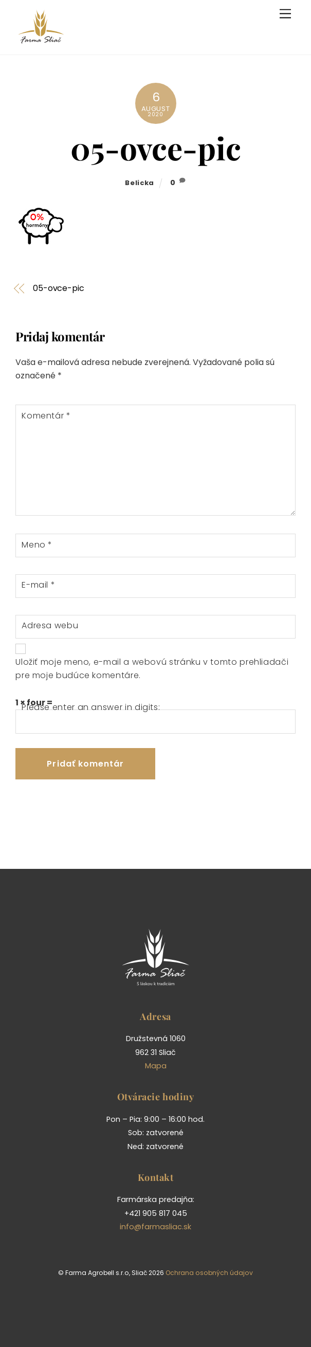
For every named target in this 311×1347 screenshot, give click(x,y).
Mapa (156, 1066)
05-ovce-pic (155, 147)
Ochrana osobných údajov (209, 1272)
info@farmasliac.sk (155, 1227)
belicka (139, 183)
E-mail (38, 585)
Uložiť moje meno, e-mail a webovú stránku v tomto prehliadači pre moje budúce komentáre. (151, 668)
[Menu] (285, 14)
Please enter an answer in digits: (91, 707)
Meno (37, 545)
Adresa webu (50, 625)
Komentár (46, 416)
